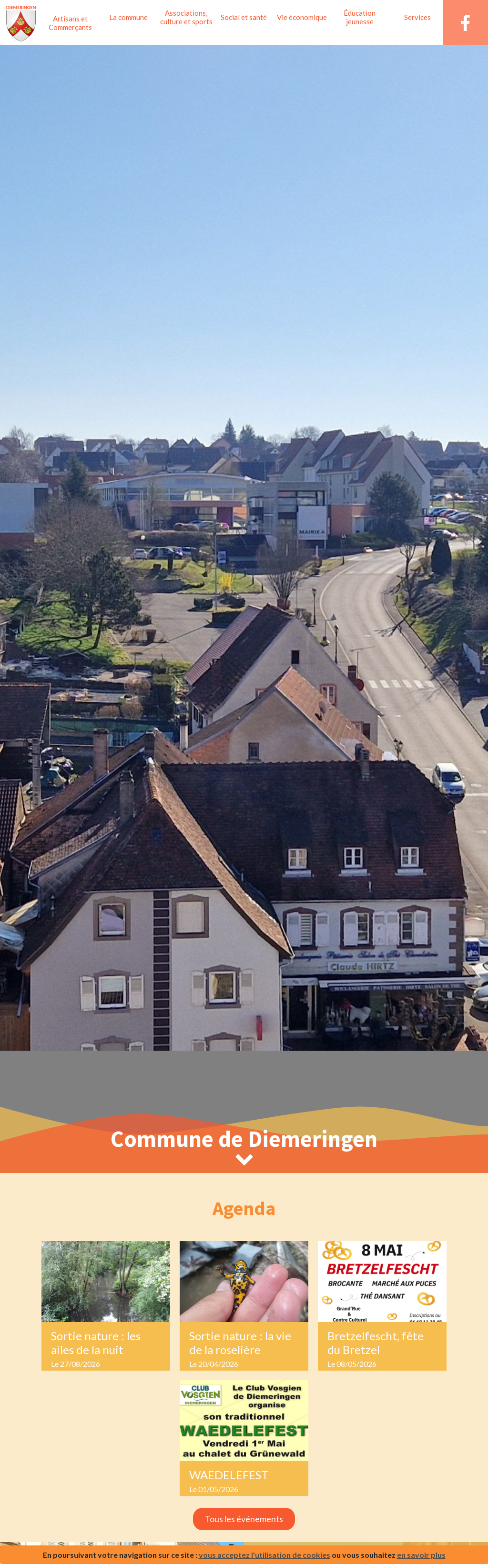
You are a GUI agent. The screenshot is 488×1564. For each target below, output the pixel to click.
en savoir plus (421, 1554)
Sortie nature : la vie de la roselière (240, 1342)
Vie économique (302, 17)
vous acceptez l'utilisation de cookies (264, 1554)
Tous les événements (244, 1519)
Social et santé (244, 17)
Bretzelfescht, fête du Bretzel (375, 1342)
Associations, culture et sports (186, 17)
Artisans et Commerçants (70, 22)
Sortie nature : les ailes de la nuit (96, 1342)
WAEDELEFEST (228, 1475)
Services (417, 17)
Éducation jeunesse (360, 17)
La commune (128, 17)
